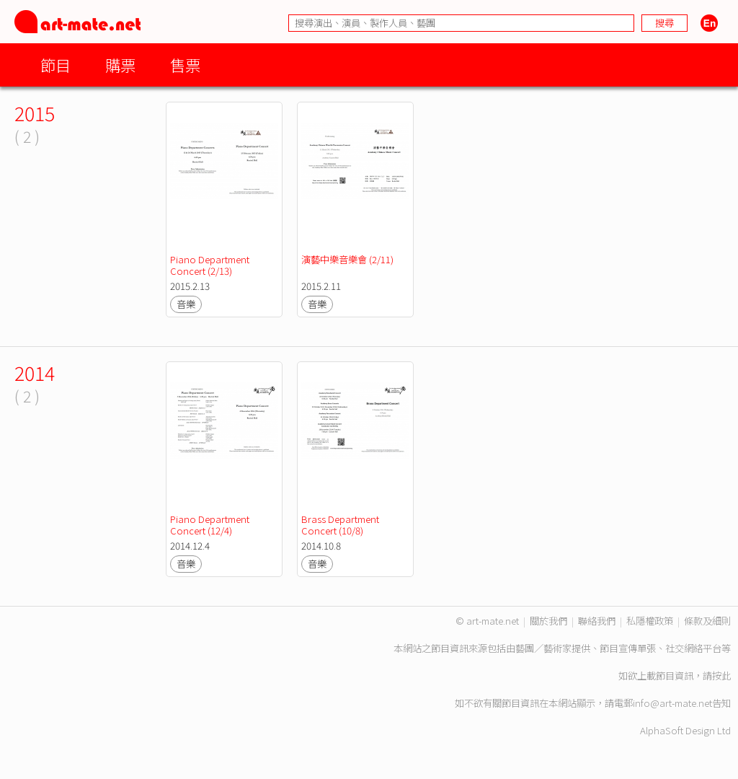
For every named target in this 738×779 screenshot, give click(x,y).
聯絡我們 (596, 621)
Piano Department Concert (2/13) (211, 265)
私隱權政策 (649, 621)
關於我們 (548, 621)
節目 (55, 64)
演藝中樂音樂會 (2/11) (347, 259)
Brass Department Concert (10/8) (341, 524)
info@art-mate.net (672, 703)
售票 (185, 64)
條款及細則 (707, 621)
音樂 (186, 304)
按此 (721, 675)
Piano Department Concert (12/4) (211, 524)
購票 (120, 64)
